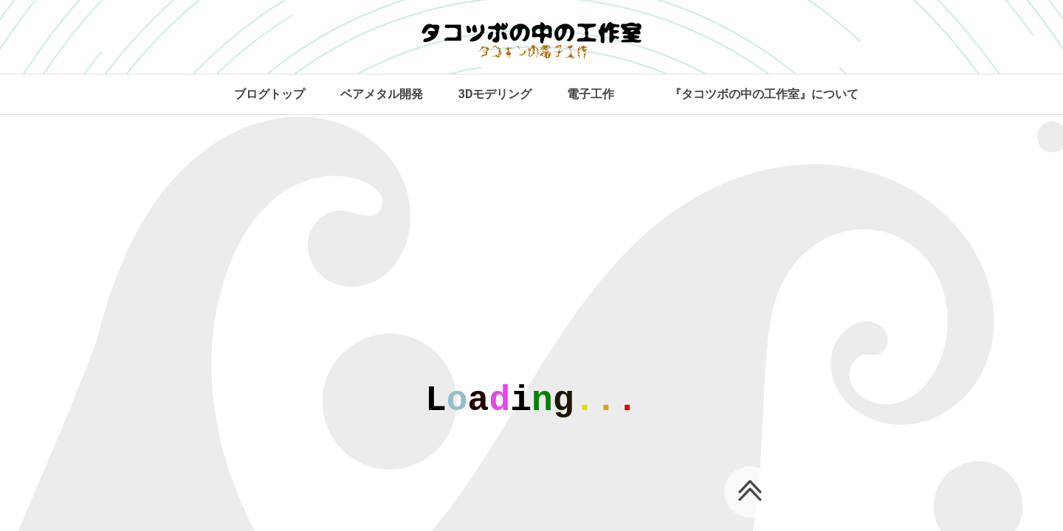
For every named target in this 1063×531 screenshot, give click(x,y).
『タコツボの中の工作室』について (764, 94)
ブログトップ (269, 94)
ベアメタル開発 (381, 94)
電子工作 (590, 94)
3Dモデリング (495, 94)
